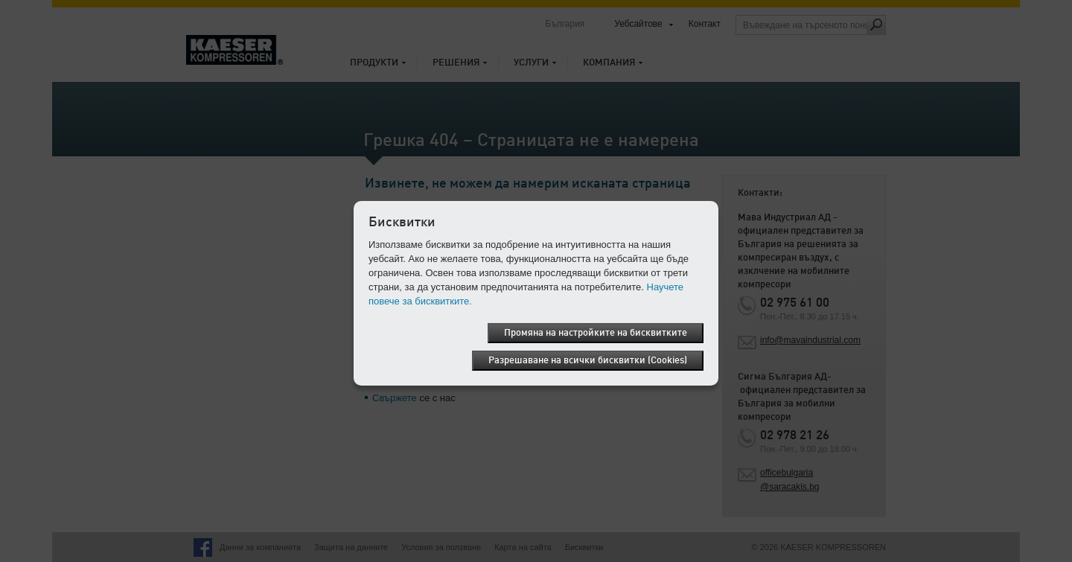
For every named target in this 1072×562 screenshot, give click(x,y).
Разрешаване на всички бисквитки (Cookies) (587, 360)
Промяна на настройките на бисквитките (595, 333)
